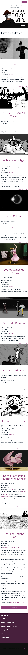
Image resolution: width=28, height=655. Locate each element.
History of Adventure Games (8, 626)
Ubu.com (23, 491)
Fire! (14, 64)
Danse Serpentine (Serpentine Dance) (14, 477)
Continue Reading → (22, 86)
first (4, 494)
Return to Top (4, 615)
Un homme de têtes (14, 370)
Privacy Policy (5, 637)
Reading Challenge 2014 (7, 622)
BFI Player (11, 227)
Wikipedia (11, 386)
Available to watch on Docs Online (10, 547)
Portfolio (3, 619)
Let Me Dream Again (14, 160)
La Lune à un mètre (14, 421)
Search (24, 2)
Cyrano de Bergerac (14, 323)
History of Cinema (5, 496)
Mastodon (3, 641)
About (2, 633)
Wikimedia (11, 333)
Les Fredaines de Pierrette (14, 271)
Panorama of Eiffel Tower (14, 115)
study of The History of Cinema (17, 602)
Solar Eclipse (14, 216)
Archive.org (11, 434)
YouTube (11, 74)
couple (7, 494)
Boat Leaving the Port (14, 535)
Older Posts (14, 607)
